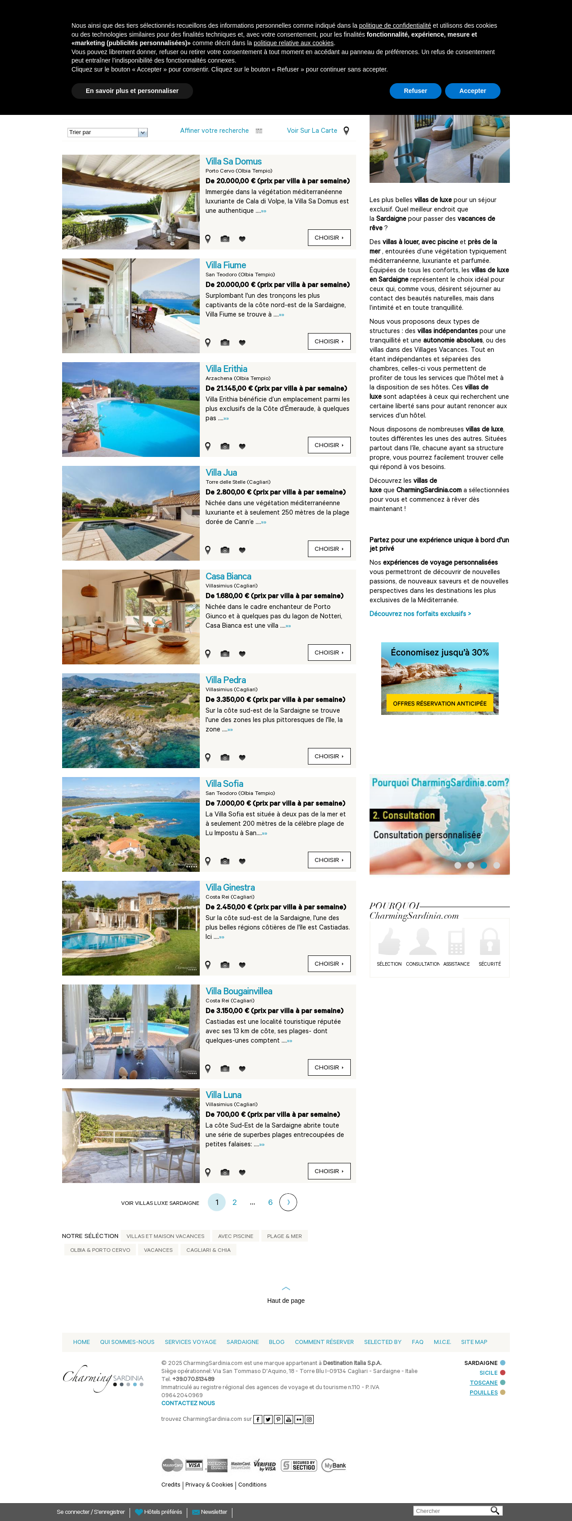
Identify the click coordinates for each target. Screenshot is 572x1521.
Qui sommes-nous (127, 1342)
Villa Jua (221, 474)
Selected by (383, 1342)
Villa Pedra (226, 681)
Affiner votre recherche (214, 131)
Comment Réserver (324, 1342)
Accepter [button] (472, 90)
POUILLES (487, 1393)
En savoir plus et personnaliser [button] (132, 90)
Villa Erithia (226, 370)
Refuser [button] (415, 90)
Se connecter (74, 1513)
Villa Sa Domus (233, 162)
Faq (418, 1342)
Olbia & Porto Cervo (100, 1251)
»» (263, 211)
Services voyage (190, 1342)
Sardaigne (243, 1342)
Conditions (252, 1485)
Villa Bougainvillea (239, 992)
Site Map (474, 1342)
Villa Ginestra (230, 888)
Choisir (329, 238)
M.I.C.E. (442, 1342)
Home (81, 1342)
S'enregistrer (109, 1513)
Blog (277, 1342)
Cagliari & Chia (208, 1251)
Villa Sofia (224, 785)
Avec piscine (235, 1237)
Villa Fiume (226, 266)
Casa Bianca (228, 577)
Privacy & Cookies (209, 1485)
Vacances (158, 1251)
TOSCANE (487, 1383)
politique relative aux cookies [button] (294, 42)
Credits (171, 1485)
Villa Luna (223, 1096)
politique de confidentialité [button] (395, 25)
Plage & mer (284, 1237)
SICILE (492, 1373)
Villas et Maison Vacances (165, 1237)
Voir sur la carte (312, 131)
